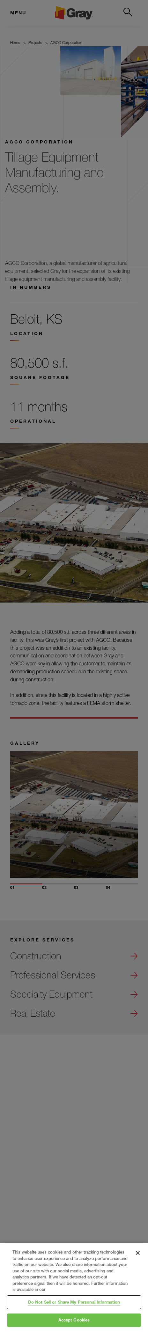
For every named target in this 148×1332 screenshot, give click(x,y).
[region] (74, 1287)
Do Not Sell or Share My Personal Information (74, 1302)
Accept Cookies (74, 1319)
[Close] (138, 1253)
